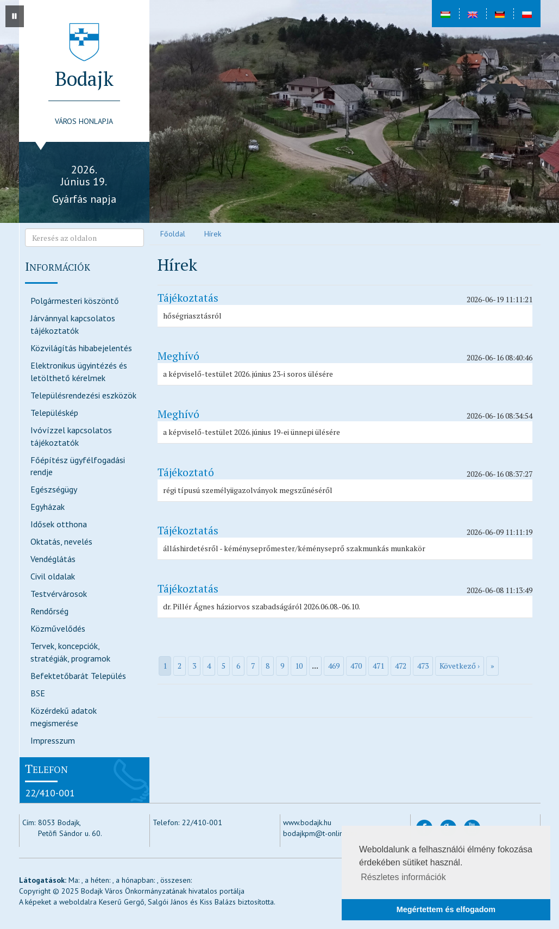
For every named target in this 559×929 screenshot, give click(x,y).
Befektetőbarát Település (78, 675)
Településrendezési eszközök (83, 395)
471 (378, 665)
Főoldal (172, 234)
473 (423, 665)
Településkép (54, 412)
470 (356, 665)
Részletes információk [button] (403, 877)
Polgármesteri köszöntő (74, 300)
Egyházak (47, 506)
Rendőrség (49, 611)
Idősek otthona (58, 524)
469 (334, 665)
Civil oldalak (52, 576)
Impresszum (52, 740)
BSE (37, 693)
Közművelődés (57, 628)
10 (299, 665)
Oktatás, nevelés (61, 541)
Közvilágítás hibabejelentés (81, 347)
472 (400, 665)
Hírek (212, 234)
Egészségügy (53, 489)
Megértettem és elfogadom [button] (446, 909)
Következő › (459, 665)
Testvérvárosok (58, 593)
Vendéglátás (53, 558)
